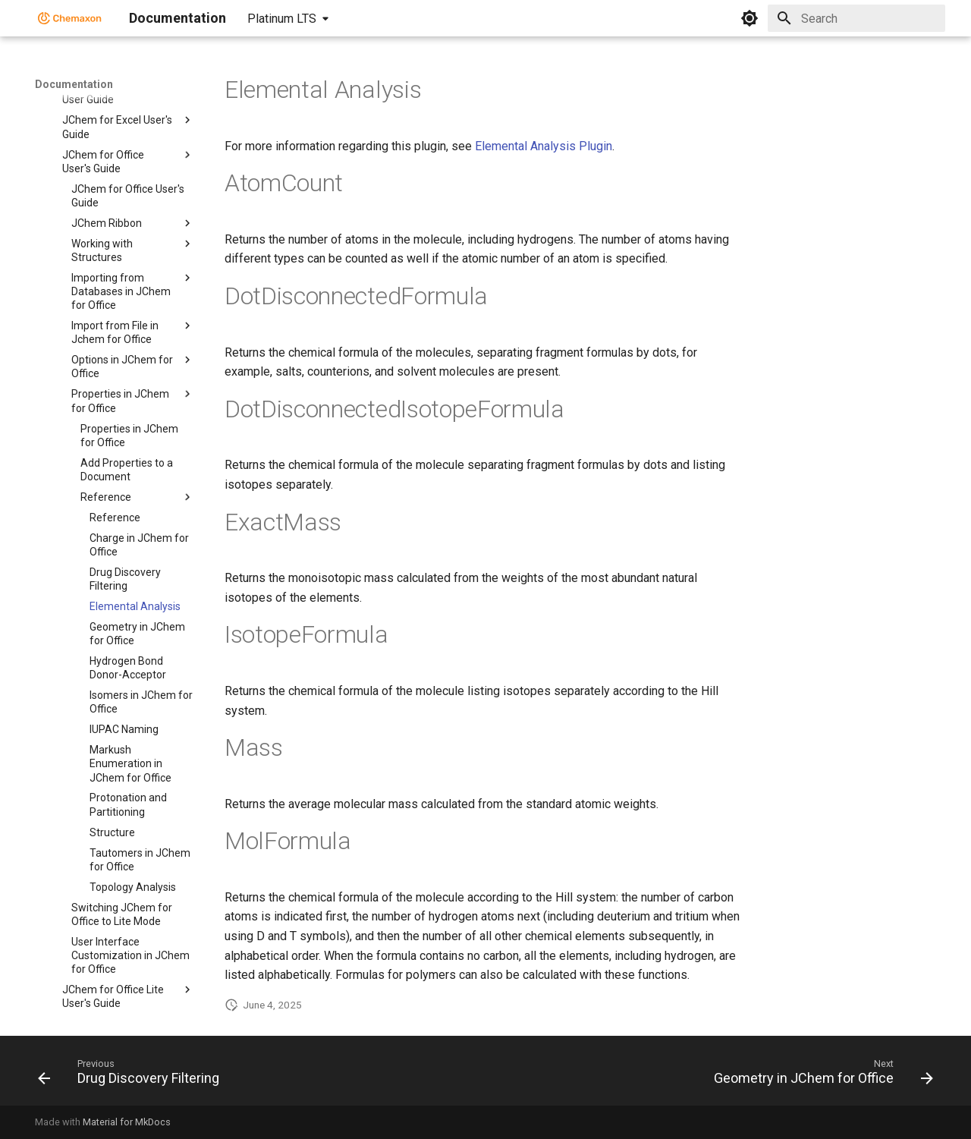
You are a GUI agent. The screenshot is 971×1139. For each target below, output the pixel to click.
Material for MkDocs (127, 1122)
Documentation (74, 84)
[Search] (856, 18)
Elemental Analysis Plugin (543, 146)
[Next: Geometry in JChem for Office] (819, 1075)
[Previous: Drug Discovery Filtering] (132, 1075)
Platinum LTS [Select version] (281, 18)
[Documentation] (70, 18)
